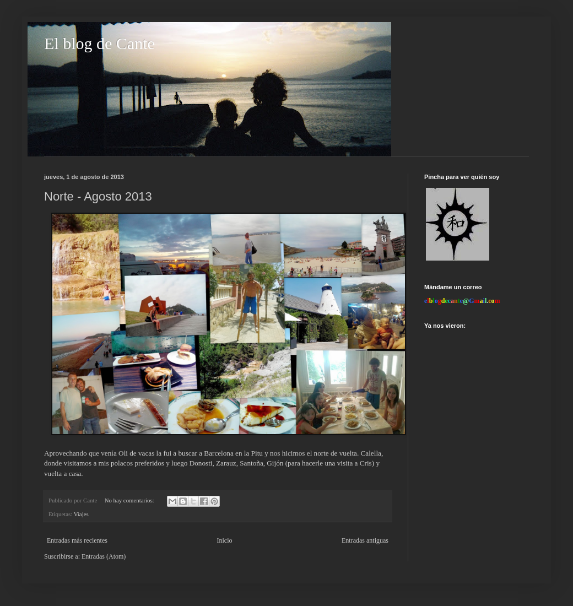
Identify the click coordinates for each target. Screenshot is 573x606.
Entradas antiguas (365, 540)
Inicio (224, 540)
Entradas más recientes (77, 540)
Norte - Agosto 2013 (98, 196)
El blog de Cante (99, 43)
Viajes (81, 514)
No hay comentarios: (130, 500)
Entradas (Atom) (104, 556)
